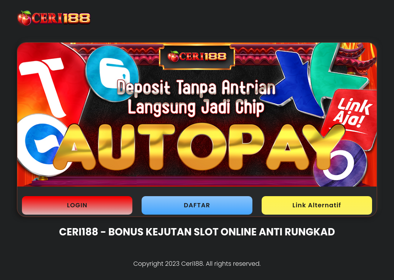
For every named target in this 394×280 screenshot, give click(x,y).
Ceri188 (192, 263)
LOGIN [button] (77, 205)
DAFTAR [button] (197, 205)
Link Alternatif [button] (316, 205)
